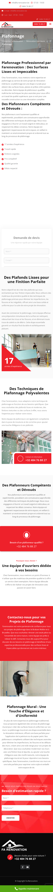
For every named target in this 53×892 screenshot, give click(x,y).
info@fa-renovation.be (20, 2)
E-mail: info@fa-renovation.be (16, 11)
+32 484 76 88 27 (36, 460)
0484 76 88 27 (27, 6)
